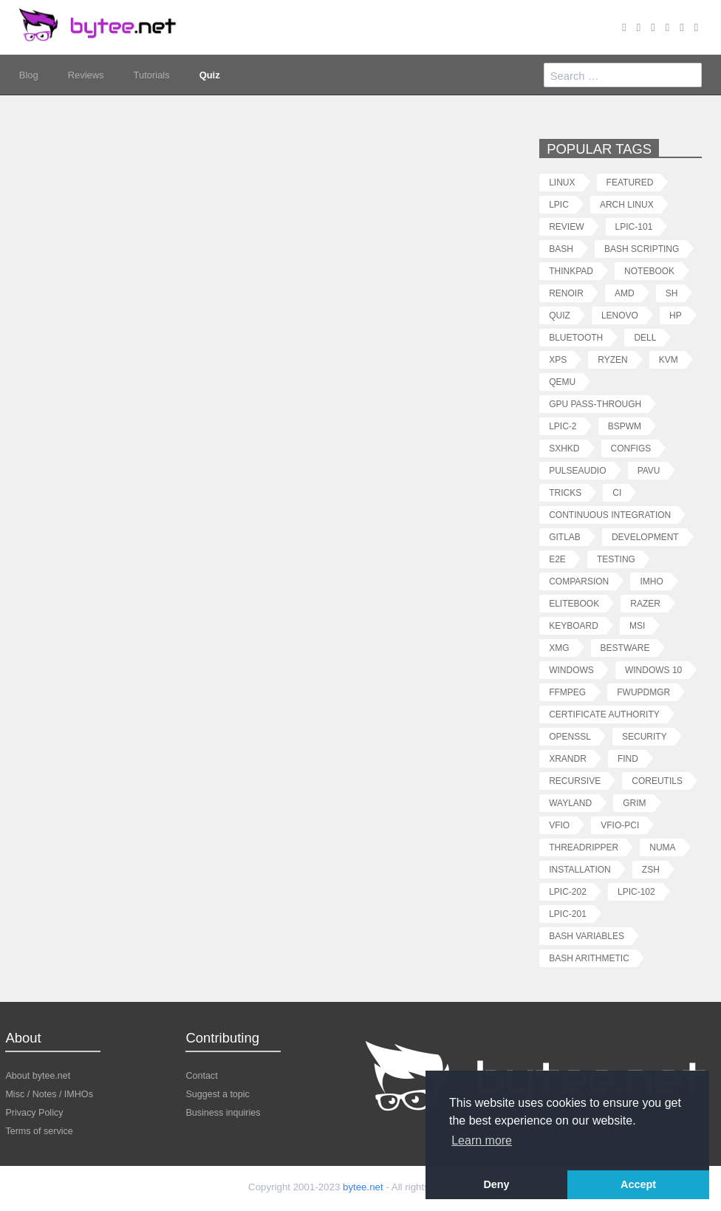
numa (662, 847)
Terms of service (38, 1131)
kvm (668, 359)
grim (634, 802)
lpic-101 (634, 226)
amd (625, 293)
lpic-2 (562, 426)
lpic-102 (636, 891)
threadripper (583, 847)
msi (637, 625)
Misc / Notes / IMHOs (49, 1094)
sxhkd (564, 448)
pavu (649, 470)
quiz (559, 315)
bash (561, 248)
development (645, 537)
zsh (651, 869)
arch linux (627, 204)
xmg (559, 647)
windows (571, 670)
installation (580, 869)
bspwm (624, 426)
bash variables (586, 935)
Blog (28, 74)
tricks (565, 492)
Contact (201, 1075)
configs (631, 448)
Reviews (86, 74)
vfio (559, 825)
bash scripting (641, 248)
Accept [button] (638, 1184)
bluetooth (576, 337)
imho (651, 581)
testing (616, 559)
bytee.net (363, 1186)
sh (672, 293)
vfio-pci (620, 825)
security (644, 736)
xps (558, 359)
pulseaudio (577, 470)
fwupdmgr (643, 692)
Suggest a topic (217, 1094)
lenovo (619, 315)
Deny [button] (496, 1184)
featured (630, 182)
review (566, 226)
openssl (570, 736)
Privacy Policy (34, 1112)
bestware (625, 647)
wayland (570, 802)
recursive (575, 780)
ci (616, 492)
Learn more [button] (481, 1140)
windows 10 (653, 670)
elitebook (574, 603)
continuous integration (610, 514)
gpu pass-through (595, 404)
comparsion (579, 581)
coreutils (657, 780)
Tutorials (152, 74)
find (628, 758)
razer (645, 603)
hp (675, 315)
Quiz (209, 74)
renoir (566, 293)
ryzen (612, 359)
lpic (559, 204)
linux (562, 182)
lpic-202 (568, 891)
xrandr (568, 758)
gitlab (565, 537)
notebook (649, 271)
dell (645, 337)
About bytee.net (37, 1075)
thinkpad (571, 271)
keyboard (573, 625)
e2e (557, 559)
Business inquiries (222, 1112)
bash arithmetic (589, 958)
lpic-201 (568, 913)
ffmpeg (567, 692)
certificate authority (604, 714)
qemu (562, 381)
